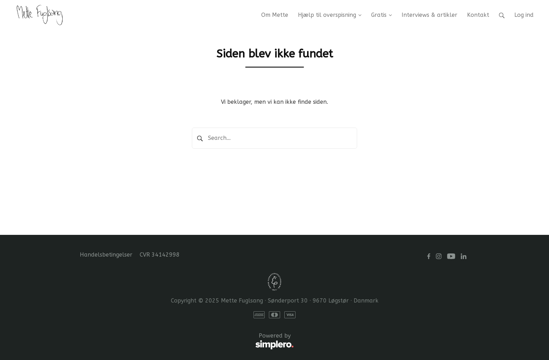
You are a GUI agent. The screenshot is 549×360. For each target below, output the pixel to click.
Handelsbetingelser (106, 254)
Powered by (187, 341)
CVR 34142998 (160, 254)
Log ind (524, 15)
